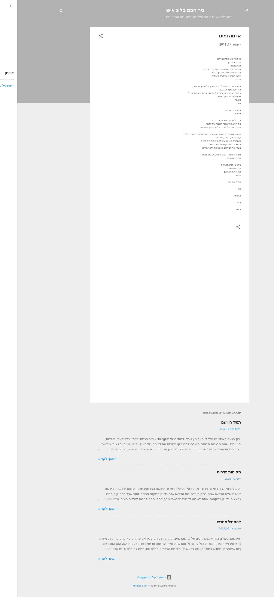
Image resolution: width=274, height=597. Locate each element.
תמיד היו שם (214, 422)
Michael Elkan (123, 585)
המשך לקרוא (90, 459)
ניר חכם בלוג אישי (167, 10)
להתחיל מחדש (212, 522)
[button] (83, 36)
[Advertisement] (55, 91)
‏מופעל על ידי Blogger (137, 577)
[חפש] (44, 11)
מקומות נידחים (212, 472)
